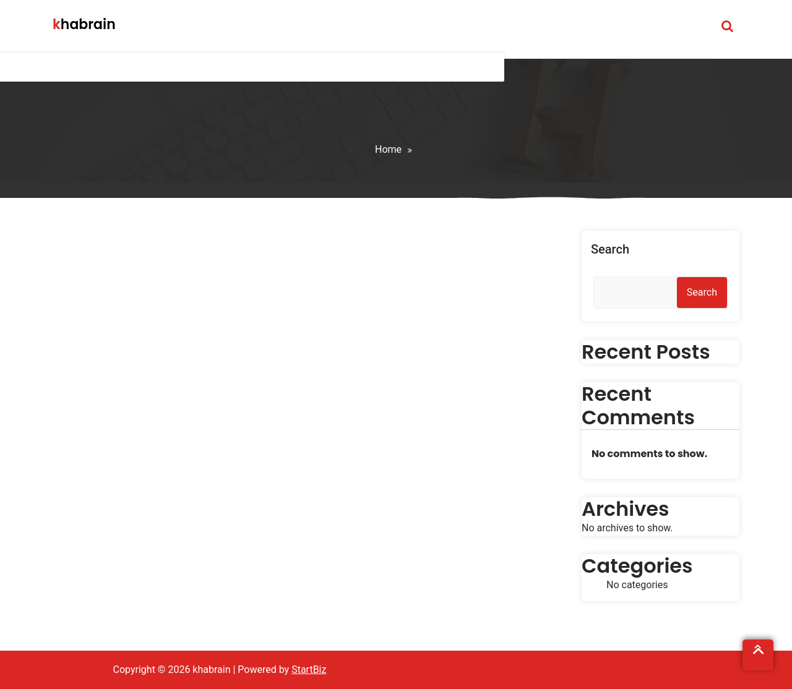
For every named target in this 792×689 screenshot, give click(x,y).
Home (388, 149)
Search (610, 249)
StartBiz (308, 669)
